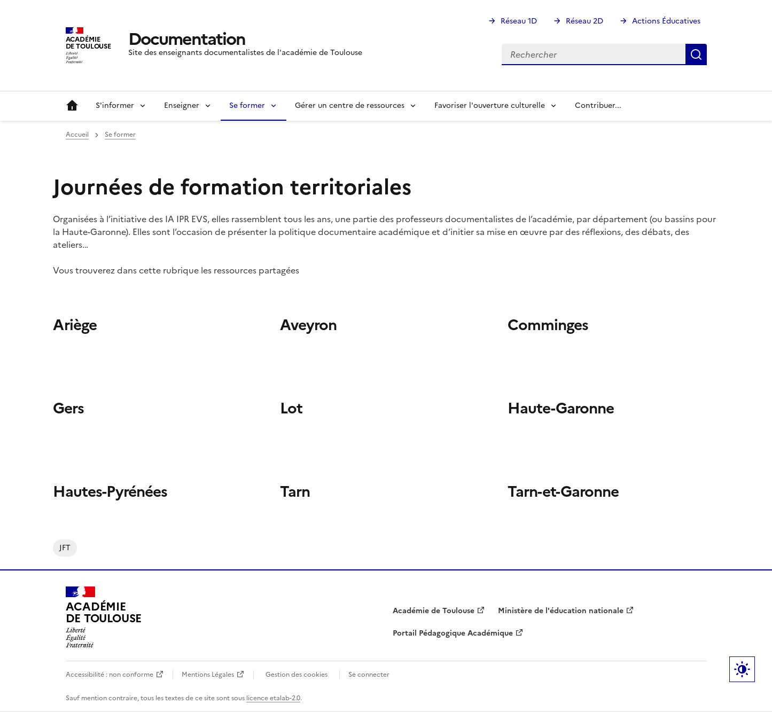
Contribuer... (598, 105)
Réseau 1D (519, 21)
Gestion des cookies (296, 674)
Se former (120, 134)
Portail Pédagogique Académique (453, 633)
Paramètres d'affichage (742, 669)
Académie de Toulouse (433, 610)
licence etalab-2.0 (273, 698)
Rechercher (696, 54)
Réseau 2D (584, 21)
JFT (65, 547)
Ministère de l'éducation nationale (560, 610)
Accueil (72, 106)
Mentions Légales (208, 674)
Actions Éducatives (666, 21)
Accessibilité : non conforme (109, 674)
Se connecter (368, 674)
